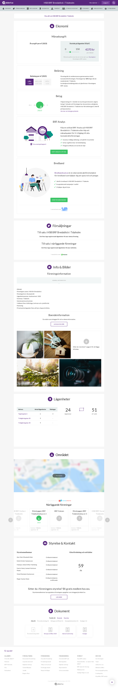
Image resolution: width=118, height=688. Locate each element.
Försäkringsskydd (46, 661)
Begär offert (26, 673)
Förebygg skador (45, 667)
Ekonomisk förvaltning (29, 658)
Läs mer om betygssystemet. (69, 111)
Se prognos (92, 57)
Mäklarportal (80, 669)
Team (97, 661)
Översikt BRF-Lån (64, 658)
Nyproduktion (63, 667)
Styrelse (66, 618)
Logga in (105, 3)
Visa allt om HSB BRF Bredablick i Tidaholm (59, 16)
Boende (59, 618)
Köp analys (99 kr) (59, 152)
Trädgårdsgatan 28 (24, 418)
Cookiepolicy (99, 673)
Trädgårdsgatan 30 (24, 423)
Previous (10, 520)
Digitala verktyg (27, 664)
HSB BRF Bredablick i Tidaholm (59, 2)
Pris (5, 667)
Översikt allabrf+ (9, 658)
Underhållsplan (27, 667)
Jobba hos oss (99, 664)
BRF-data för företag (83, 667)
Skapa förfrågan (45, 670)
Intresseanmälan (64, 670)
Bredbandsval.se (61, 173)
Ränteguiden (62, 661)
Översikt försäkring (46, 658)
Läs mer (59, 597)
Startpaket (7, 670)
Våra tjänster (93, 3)
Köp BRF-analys (81, 658)
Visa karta (59, 475)
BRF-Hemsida (8, 664)
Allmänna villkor (99, 667)
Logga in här (59, 324)
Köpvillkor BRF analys (101, 676)
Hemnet (6, 661)
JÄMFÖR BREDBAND (59, 200)
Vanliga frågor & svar (83, 672)
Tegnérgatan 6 (22, 414)
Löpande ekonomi (28, 661)
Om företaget (99, 658)
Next (107, 520)
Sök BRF (8, 651)
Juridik (24, 670)
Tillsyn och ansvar (46, 664)
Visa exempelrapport (39, 144)
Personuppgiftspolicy (101, 670)
